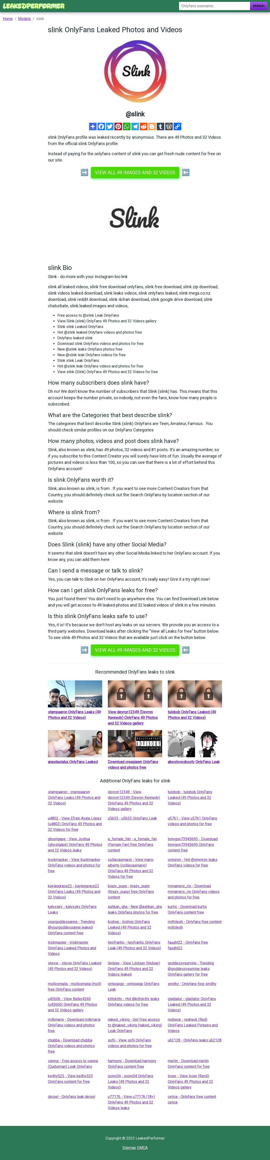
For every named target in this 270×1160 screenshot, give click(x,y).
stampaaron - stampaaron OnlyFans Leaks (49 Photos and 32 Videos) (74, 797)
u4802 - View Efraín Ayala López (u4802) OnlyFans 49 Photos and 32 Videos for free (75, 824)
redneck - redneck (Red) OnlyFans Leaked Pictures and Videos (193, 1025)
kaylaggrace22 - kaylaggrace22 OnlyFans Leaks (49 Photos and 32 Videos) (74, 892)
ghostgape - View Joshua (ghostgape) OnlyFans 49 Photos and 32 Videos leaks (75, 844)
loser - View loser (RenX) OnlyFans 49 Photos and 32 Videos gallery (190, 1081)
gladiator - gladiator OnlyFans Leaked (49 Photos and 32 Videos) (192, 1004)
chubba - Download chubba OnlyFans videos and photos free (71, 1046)
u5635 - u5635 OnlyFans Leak (132, 818)
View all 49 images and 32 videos (135, 172)
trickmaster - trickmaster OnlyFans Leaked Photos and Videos (72, 948)
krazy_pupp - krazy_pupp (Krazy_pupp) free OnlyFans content (131, 892)
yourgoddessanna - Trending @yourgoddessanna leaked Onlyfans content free (71, 927)
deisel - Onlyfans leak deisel (71, 1096)
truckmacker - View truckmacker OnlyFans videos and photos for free (74, 865)
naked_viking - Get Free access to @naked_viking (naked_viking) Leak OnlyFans (135, 1025)
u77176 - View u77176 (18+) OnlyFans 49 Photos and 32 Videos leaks (131, 1102)
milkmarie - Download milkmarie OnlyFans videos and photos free (74, 1025)
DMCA (142, 1147)
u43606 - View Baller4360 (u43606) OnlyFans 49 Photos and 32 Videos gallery (72, 1004)
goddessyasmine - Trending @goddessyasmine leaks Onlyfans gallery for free (191, 969)
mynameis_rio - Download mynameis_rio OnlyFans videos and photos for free (193, 892)
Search (258, 6)
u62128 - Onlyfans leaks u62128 (194, 1040)
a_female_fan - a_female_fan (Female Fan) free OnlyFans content (132, 844)
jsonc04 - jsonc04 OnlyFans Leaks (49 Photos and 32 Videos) (130, 1081)
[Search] (214, 6)
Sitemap (129, 1147)
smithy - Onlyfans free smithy (192, 984)
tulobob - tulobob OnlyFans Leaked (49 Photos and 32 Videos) (190, 797)
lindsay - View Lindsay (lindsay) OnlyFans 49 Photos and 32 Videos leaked (134, 969)
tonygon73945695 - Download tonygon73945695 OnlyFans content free (193, 844)
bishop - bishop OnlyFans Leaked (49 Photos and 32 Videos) (129, 927)
